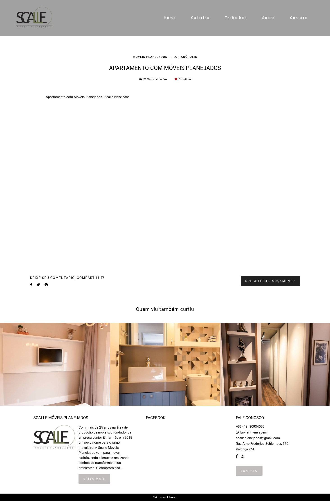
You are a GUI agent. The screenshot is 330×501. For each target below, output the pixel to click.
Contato (299, 18)
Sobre (268, 18)
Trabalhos (236, 18)
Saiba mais (94, 478)
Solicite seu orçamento (270, 281)
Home (170, 18)
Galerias (200, 18)
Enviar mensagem (253, 432)
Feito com (165, 497)
